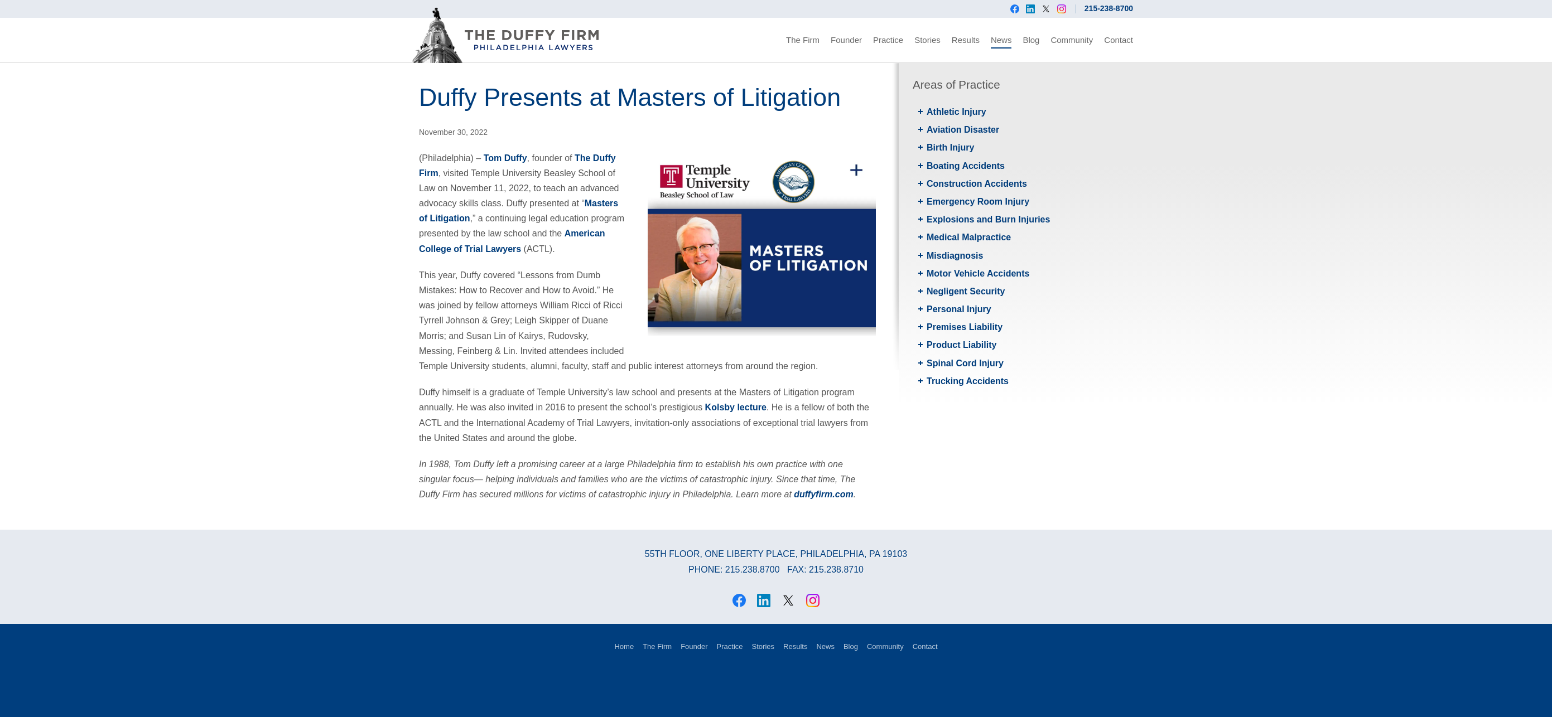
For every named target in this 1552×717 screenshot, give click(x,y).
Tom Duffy (505, 158)
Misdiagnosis (955, 255)
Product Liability (961, 345)
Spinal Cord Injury (965, 363)
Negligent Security (966, 291)
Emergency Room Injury (978, 201)
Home (624, 646)
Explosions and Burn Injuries (988, 219)
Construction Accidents (977, 183)
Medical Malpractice (969, 237)
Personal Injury (959, 309)
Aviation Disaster (963, 129)
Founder (846, 40)
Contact (1118, 40)
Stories (927, 40)
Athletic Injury (956, 112)
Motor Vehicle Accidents (978, 273)
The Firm (803, 40)
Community (1071, 40)
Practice (888, 40)
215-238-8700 (1109, 8)
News (1001, 40)
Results (966, 40)
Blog (1031, 40)
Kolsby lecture (736, 407)
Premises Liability (964, 327)
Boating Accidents (966, 166)
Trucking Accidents (968, 381)
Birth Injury (950, 147)
